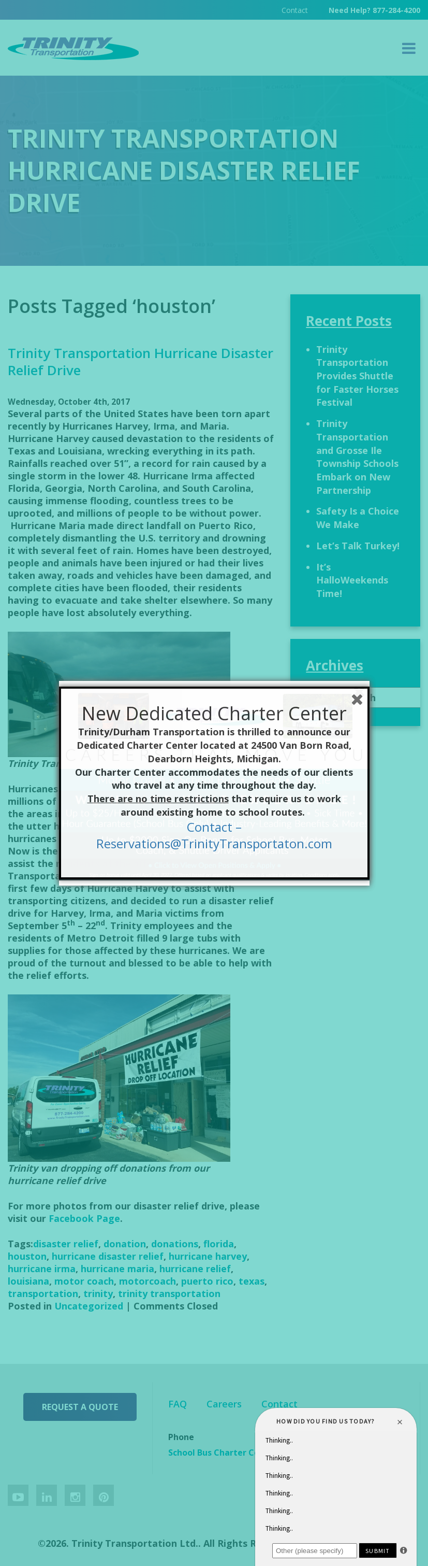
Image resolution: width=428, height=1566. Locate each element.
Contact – (214, 826)
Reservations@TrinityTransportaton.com (214, 843)
